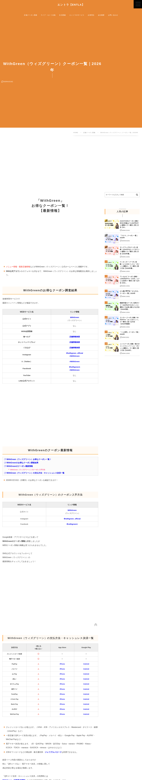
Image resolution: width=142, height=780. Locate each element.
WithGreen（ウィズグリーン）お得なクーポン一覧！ (27, 459)
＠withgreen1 (74, 367)
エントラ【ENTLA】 (71, 4)
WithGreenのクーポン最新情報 (18, 466)
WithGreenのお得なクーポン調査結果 (21, 463)
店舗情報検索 (74, 337)
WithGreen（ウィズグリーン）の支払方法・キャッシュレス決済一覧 (34, 473)
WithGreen (74, 317)
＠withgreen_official (74, 353)
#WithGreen (75, 356)
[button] (138, 4)
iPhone (62, 664)
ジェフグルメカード (53, 752)
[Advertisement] (71, 164)
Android (86, 664)
